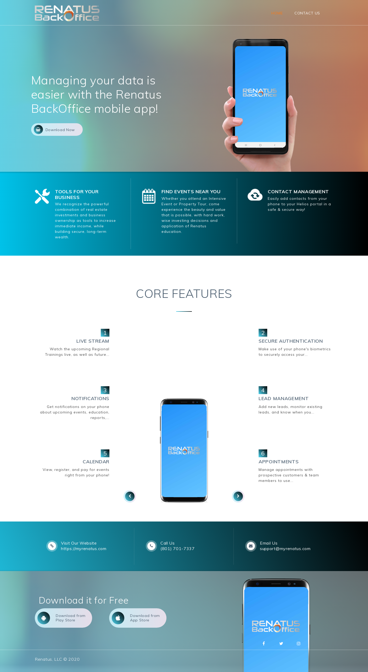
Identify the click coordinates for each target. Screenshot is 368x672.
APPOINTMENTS (279, 462)
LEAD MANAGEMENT (284, 398)
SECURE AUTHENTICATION (291, 341)
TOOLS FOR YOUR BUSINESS (77, 194)
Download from (61, 618)
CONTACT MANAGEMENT (298, 192)
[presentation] (130, 496)
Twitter (281, 643)
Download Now (54, 129)
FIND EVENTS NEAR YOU (191, 192)
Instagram (298, 643)
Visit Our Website (79, 543)
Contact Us (307, 13)
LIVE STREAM (92, 341)
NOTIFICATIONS (90, 398)
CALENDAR (96, 462)
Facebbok (264, 643)
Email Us (269, 543)
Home (277, 13)
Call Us (167, 543)
